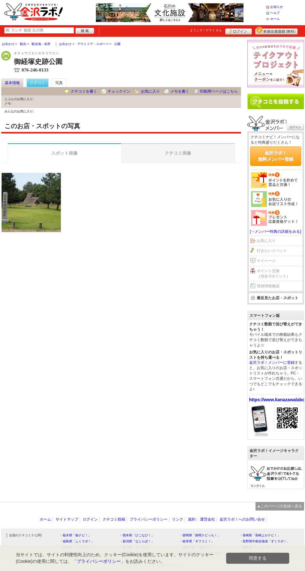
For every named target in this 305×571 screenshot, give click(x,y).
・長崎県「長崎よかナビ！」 (259, 535)
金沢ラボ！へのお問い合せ (242, 519)
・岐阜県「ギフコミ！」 (196, 541)
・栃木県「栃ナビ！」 (75, 535)
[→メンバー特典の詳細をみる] (275, 231)
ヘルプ (275, 12)
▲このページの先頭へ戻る (279, 506)
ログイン (238, 30)
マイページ (266, 261)
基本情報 (12, 83)
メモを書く (179, 91)
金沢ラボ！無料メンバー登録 (275, 156)
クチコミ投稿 (114, 519)
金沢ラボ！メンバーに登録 (272, 362)
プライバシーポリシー (148, 519)
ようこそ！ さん (206, 30)
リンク (177, 519)
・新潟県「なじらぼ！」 (137, 541)
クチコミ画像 (178, 153)
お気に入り (150, 91)
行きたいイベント (272, 250)
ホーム (275, 18)
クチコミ (37, 83)
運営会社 (207, 519)
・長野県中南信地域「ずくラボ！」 (264, 541)
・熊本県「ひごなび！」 (137, 535)
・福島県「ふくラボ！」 (77, 541)
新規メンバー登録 (276, 30)
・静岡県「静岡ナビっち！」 (199, 535)
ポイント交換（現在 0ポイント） (273, 273)
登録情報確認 (268, 286)
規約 (192, 519)
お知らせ (276, 7)
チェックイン (119, 91)
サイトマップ (67, 519)
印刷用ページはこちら (219, 91)
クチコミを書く (84, 91)
